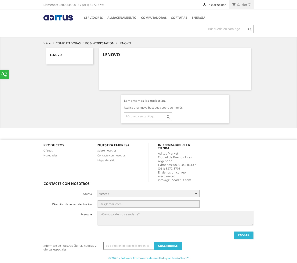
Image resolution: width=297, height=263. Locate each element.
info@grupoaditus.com (174, 180)
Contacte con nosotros (111, 155)
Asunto (87, 194)
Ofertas (48, 150)
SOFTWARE (179, 18)
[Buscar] (230, 29)
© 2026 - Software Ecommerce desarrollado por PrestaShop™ (148, 258)
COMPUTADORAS (154, 18)
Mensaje (86, 214)
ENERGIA (198, 18)
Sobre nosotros (106, 150)
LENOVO (56, 55)
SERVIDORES (93, 18)
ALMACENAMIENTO (122, 18)
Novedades (50, 155)
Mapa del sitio (106, 160)
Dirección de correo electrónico (72, 204)
